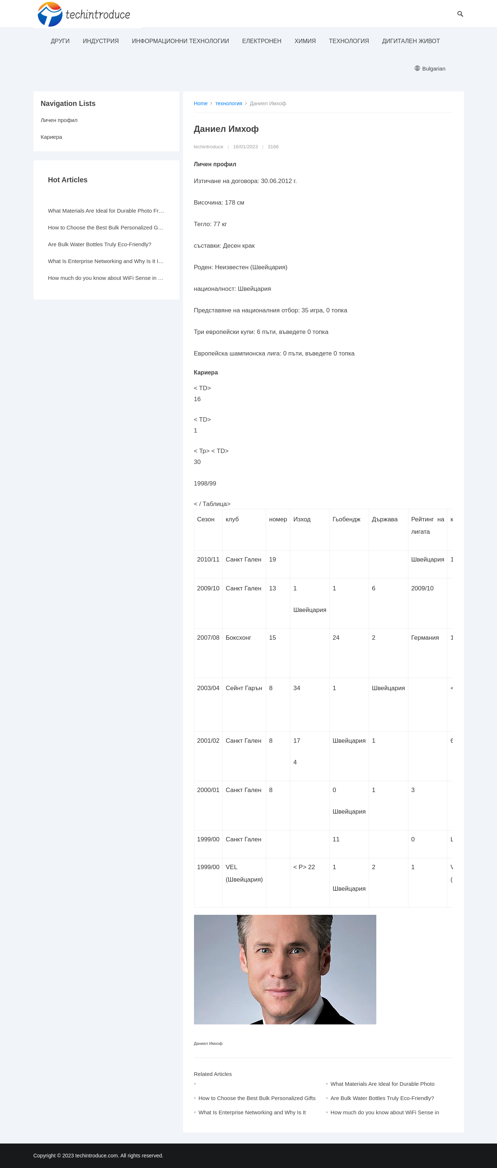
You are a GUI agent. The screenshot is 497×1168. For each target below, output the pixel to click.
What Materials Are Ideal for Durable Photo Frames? (106, 211)
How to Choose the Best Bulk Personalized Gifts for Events (106, 227)
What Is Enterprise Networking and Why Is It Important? (106, 261)
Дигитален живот (411, 41)
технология (349, 41)
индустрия (101, 41)
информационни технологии (180, 41)
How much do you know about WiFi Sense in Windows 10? (106, 278)
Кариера (51, 137)
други (60, 41)
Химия (305, 41)
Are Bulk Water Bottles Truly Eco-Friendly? (382, 1098)
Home (201, 103)
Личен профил (59, 120)
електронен (261, 41)
